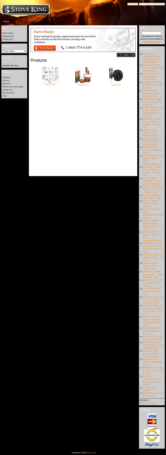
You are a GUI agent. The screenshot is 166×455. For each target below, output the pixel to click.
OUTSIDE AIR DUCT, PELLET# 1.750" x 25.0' (152, 291)
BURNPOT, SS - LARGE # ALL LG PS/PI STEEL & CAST (153, 370)
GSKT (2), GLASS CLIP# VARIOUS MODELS (150, 204)
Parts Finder (50, 83)
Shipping (6, 77)
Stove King (91, 453)
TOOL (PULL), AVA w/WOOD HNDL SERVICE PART (151, 76)
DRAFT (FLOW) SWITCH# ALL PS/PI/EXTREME (150, 133)
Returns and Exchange (12, 86)
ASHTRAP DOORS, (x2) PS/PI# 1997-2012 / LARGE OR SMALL (153, 300)
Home (6, 21)
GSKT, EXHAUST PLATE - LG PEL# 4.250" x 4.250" (151, 266)
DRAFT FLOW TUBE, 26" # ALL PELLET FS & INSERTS (152, 102)
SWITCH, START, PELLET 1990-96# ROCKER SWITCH (151, 353)
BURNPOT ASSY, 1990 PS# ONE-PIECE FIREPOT (153, 283)
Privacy (5, 80)
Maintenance (83, 84)
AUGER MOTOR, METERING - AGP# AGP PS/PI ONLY (151, 93)
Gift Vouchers (8, 93)
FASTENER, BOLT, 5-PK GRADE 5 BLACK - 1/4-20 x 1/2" (153, 257)
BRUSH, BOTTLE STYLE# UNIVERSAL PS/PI (152, 150)
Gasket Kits (116, 84)
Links (4, 96)
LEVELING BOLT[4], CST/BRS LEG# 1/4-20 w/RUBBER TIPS (153, 345)
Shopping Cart (146, 49)
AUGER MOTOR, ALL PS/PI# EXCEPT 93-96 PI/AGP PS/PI (153, 68)
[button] (147, 4)
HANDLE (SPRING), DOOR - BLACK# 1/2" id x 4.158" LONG (152, 141)
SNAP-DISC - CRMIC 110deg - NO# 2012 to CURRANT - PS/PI (153, 274)
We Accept (145, 410)
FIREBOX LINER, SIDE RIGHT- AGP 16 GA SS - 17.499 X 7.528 (153, 189)
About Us (6, 83)
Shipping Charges (147, 403)
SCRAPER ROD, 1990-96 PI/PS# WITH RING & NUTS (153, 85)
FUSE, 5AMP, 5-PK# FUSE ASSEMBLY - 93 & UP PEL (152, 331)
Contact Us (7, 90)
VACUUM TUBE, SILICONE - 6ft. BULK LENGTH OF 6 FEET (152, 181)
